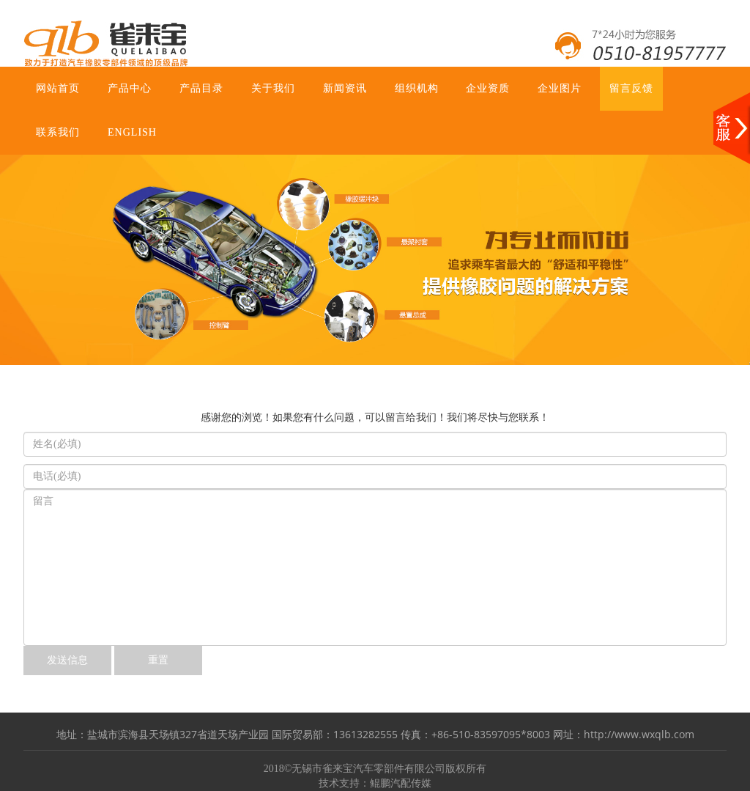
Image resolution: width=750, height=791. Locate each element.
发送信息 (67, 660)
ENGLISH (132, 132)
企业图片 (560, 88)
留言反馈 (631, 88)
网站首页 (58, 88)
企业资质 (488, 88)
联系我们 (58, 132)
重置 (158, 660)
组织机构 (417, 88)
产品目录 (201, 88)
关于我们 (273, 88)
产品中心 (130, 88)
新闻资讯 (345, 88)
